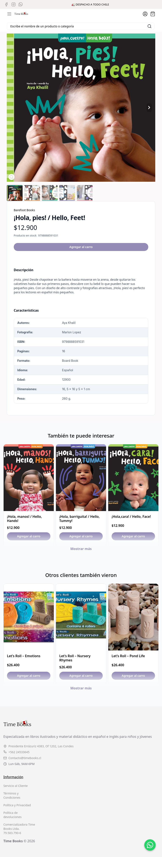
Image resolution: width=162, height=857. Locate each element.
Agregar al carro (81, 247)
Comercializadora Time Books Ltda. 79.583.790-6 (19, 828)
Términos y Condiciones (11, 795)
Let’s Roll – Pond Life (128, 656)
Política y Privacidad (17, 805)
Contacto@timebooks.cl (22, 758)
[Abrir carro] (152, 13)
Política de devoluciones (12, 815)
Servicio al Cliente (15, 786)
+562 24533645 (16, 752)
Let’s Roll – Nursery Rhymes (74, 658)
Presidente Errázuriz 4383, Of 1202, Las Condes (38, 746)
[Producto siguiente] (149, 107)
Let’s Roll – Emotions (23, 656)
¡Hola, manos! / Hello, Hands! (24, 518)
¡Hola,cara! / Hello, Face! (131, 516)
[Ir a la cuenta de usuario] (145, 13)
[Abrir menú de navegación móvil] (9, 13)
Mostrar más (81, 548)
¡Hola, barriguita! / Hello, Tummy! (79, 518)
